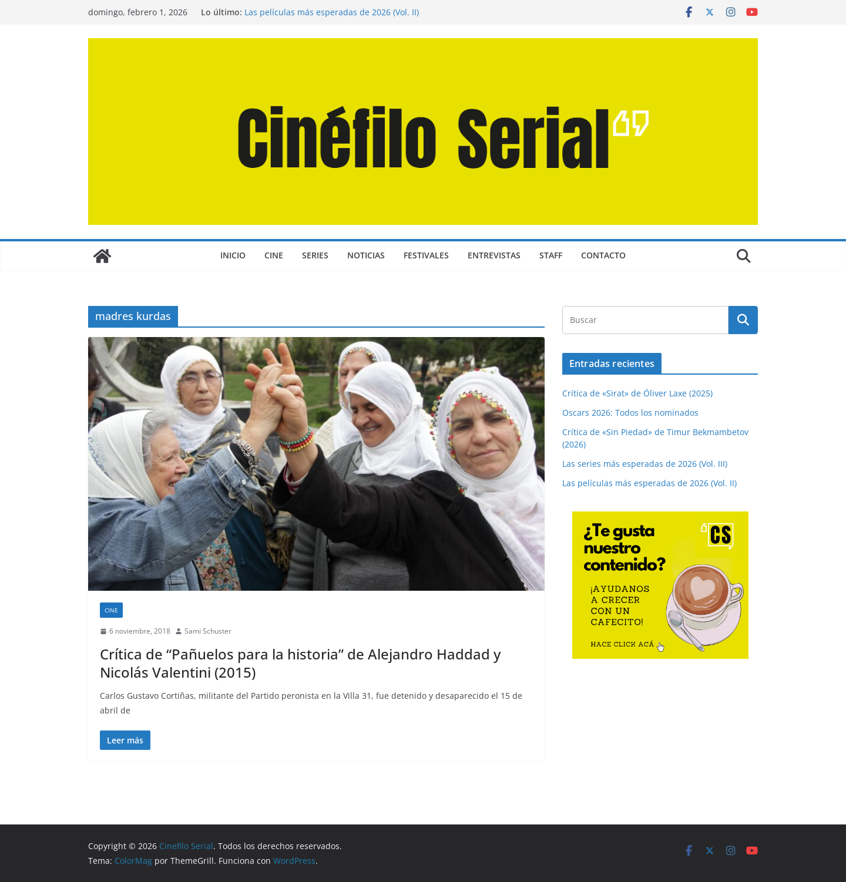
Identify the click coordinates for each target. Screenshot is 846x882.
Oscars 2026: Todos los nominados (630, 412)
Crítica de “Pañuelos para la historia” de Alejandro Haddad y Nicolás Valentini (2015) (300, 663)
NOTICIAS (366, 255)
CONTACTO (603, 255)
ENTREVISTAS (494, 255)
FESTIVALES (426, 255)
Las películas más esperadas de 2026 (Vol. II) (331, 12)
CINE (273, 255)
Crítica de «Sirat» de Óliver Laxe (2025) (637, 393)
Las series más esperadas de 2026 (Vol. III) (644, 463)
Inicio (233, 255)
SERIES (315, 255)
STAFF (550, 255)
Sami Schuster (207, 631)
